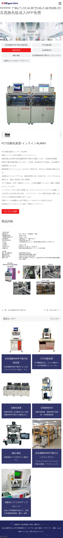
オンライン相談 (10, 211)
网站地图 (3, 537)
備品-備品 (16, 55)
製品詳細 (7, 221)
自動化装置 (16, 50)
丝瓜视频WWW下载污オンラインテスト (46, 55)
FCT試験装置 (47, 45)
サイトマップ (44, 524)
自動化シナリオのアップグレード (16, 61)
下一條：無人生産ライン (52, 310)
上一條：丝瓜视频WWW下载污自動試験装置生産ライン (15, 310)
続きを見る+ (55, 319)
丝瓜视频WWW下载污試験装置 (16, 45)
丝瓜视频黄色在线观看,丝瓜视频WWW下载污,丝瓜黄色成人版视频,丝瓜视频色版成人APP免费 (30, 7)
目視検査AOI (46, 50)
